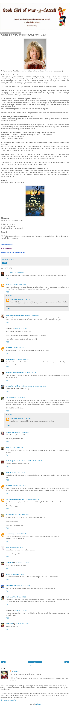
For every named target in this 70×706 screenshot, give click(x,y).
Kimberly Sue (10, 432)
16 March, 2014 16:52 (23, 585)
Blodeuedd (9, 562)
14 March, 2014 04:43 (16, 447)
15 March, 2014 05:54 (16, 547)
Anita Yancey (10, 534)
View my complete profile (8, 700)
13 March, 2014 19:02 (19, 284)
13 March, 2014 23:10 (19, 348)
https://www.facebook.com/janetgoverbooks (13, 252)
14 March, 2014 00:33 (31, 372)
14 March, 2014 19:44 (32, 499)
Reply (7, 278)
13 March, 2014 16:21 (17, 273)
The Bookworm (11, 585)
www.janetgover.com (6, 244)
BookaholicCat (10, 359)
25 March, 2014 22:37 (22, 624)
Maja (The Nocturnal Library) (15, 315)
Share (4, 262)
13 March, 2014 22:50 (21, 328)
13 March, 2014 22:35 (32, 315)
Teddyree (9, 597)
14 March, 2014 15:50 (24, 299)
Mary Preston (10, 514)
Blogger (38, 704)
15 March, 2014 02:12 (22, 514)
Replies (10, 296)
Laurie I (8, 397)
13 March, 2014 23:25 (22, 359)
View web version (35, 666)
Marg (7, 547)
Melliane (8, 472)
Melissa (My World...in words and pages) (19, 386)
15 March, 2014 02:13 (21, 534)
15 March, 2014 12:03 (17, 574)
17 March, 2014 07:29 (19, 597)
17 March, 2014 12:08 (21, 610)
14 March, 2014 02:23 (18, 397)
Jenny (8, 273)
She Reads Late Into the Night (15, 499)
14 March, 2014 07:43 (35, 461)
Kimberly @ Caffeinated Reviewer (17, 461)
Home (35, 662)
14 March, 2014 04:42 (22, 432)
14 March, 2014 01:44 (39, 386)
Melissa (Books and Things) (15, 372)
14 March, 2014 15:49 (24, 418)
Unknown (9, 284)
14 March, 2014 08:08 (18, 472)
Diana (7, 447)
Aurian (8, 574)
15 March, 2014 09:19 (22, 562)
